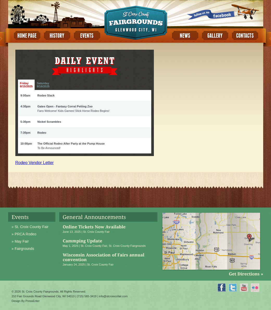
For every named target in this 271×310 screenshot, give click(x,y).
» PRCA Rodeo (24, 234)
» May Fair (20, 241)
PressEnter (33, 300)
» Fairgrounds (23, 249)
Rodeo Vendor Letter (34, 162)
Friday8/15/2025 (26, 85)
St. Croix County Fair (96, 231)
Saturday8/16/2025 (43, 85)
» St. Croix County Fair (30, 227)
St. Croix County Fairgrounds (127, 245)
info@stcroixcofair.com (113, 296)
